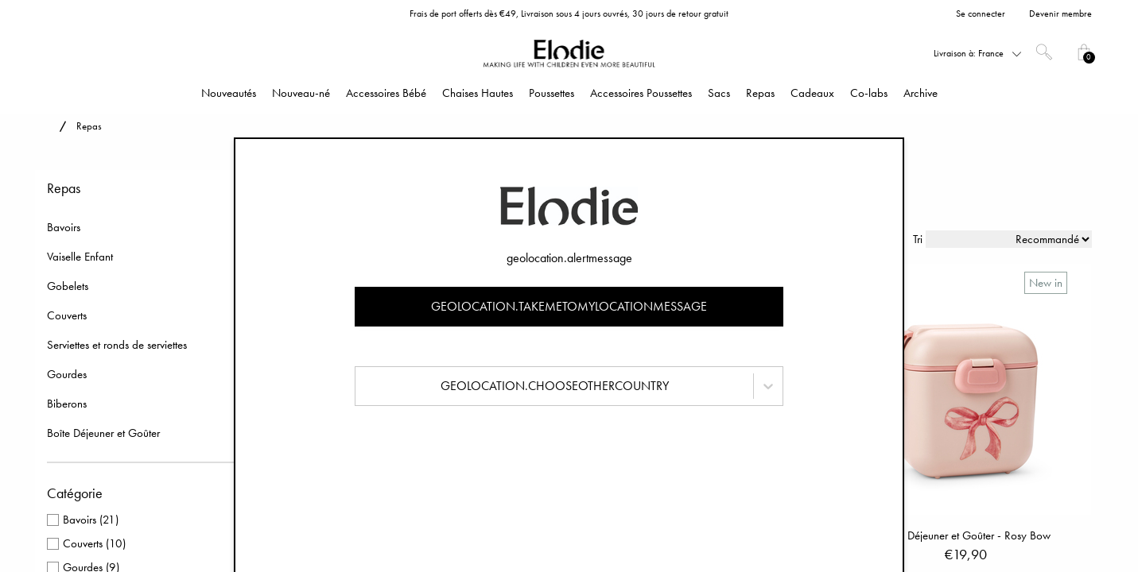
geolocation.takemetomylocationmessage (569, 306)
